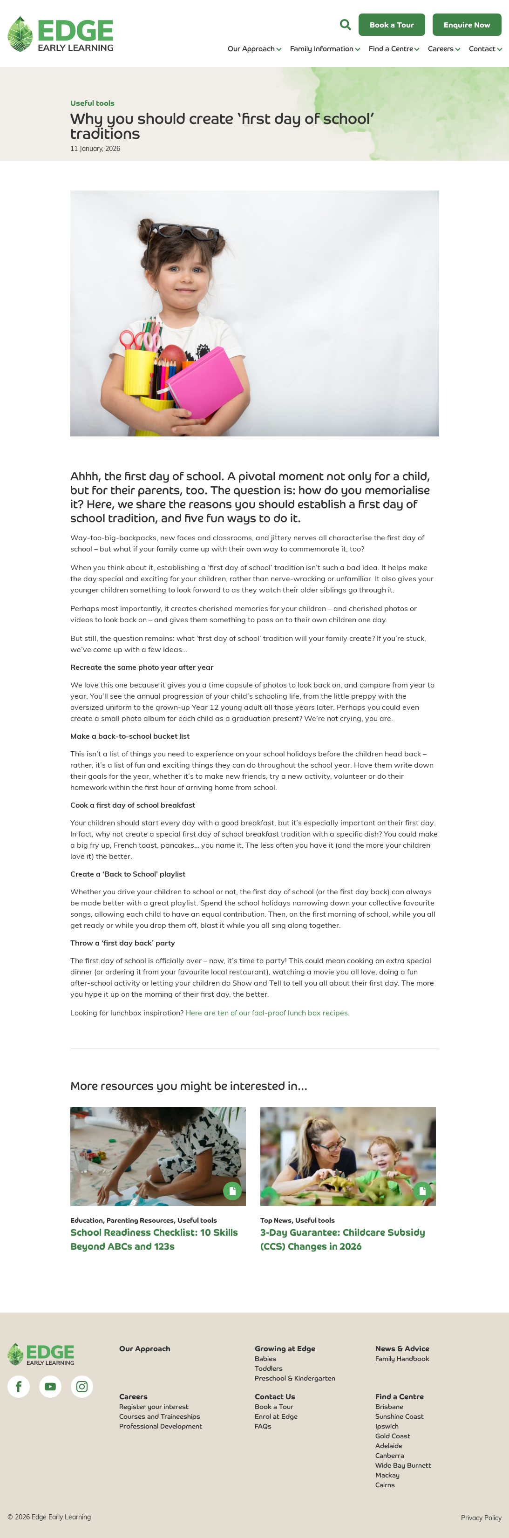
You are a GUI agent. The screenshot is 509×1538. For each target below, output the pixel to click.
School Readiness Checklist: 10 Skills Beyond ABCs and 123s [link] (154, 1239)
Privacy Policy (481, 1517)
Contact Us (275, 1396)
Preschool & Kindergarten (295, 1377)
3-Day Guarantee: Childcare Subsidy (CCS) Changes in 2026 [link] (342, 1239)
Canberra (389, 1455)
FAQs (263, 1425)
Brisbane (389, 1406)
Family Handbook (402, 1358)
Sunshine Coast (399, 1416)
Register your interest (154, 1406)
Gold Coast (392, 1435)
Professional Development (160, 1425)
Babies (265, 1358)
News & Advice (402, 1348)
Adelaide (388, 1445)
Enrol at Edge (276, 1416)
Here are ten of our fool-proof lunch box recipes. (267, 1012)
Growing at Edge (285, 1348)
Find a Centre (391, 48)
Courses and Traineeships (159, 1416)
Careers (441, 48)
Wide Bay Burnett (403, 1464)
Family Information (321, 48)
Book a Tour (274, 1406)
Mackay (387, 1474)
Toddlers (269, 1368)
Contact (482, 48)
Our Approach (251, 48)
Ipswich (387, 1425)
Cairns (385, 1484)
